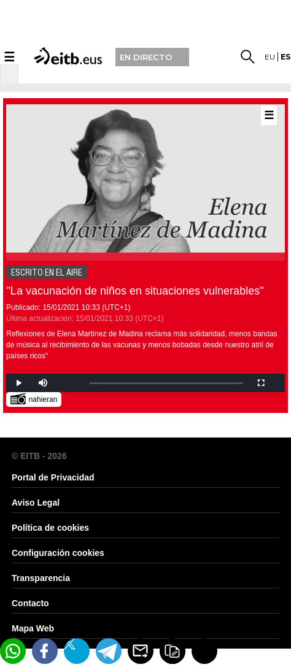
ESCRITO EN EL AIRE (46, 272)
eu (270, 56)
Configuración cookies (58, 553)
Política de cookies (50, 528)
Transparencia (41, 578)
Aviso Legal (36, 502)
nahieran (34, 398)
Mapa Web (33, 628)
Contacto (30, 603)
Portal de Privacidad (53, 477)
